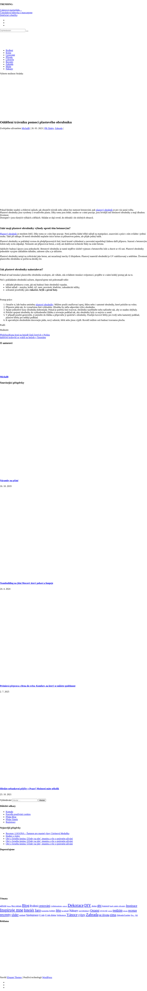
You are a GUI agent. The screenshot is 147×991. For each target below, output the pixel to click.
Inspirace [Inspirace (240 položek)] (131, 905)
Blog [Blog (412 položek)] (25, 905)
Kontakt (9, 811)
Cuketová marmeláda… (11, 10)
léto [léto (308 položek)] (58, 910)
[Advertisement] (73, 97)
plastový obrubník (104, 210)
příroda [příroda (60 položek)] (125, 911)
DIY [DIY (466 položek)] (87, 905)
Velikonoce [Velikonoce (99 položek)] (61, 915)
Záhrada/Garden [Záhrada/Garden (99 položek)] (123, 915)
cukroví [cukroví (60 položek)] (64, 906)
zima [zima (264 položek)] (113, 915)
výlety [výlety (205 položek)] (81, 914)
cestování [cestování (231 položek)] (44, 905)
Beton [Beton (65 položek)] (9, 906)
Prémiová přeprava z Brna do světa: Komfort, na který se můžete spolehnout (37, 686)
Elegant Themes (14, 977)
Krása (8, 52)
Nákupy (9, 69)
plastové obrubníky (44, 304)
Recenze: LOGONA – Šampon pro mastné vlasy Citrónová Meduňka (37, 833)
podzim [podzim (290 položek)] (118, 910)
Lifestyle (10, 59)
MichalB (26, 128)
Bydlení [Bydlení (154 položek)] (34, 905)
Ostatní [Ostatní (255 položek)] (94, 910)
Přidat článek (12, 819)
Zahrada (9, 64)
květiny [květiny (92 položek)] (52, 911)
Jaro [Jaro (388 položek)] (38, 910)
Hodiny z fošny (13, 836)
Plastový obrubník (8, 234)
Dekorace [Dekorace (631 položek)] (76, 905)
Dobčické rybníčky (9, 15)
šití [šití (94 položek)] (136, 915)
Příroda (9, 57)
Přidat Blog (11, 817)
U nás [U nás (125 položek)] (42, 915)
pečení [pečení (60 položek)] (110, 911)
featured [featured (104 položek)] (105, 906)
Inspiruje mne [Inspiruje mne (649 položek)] (11, 910)
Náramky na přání (9, 480)
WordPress (47, 977)
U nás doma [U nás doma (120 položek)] (50, 915)
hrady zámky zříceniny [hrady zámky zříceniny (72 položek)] (117, 906)
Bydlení (9, 50)
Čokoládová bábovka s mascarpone (16, 12)
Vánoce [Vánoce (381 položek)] (72, 915)
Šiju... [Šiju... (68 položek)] (133, 915)
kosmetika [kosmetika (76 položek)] (45, 911)
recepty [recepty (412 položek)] (5, 915)
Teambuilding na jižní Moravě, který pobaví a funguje (26, 583)
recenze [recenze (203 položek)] (132, 910)
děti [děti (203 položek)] (99, 905)
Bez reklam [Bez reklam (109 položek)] (16, 906)
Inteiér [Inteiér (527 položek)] (29, 910)
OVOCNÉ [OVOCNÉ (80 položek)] (104, 911)
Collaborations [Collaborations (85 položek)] (56, 906)
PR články (49, 128)
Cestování (10, 55)
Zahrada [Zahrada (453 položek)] (92, 914)
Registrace (11, 822)
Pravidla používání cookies (18, 814)
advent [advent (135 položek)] (3, 906)
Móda (8, 66)
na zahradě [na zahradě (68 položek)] (65, 911)
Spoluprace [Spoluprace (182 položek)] (32, 914)
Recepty (9, 62)
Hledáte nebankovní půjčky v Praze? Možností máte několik (29, 788)
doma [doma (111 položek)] (94, 906)
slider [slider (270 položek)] (15, 915)
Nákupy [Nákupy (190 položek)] (73, 910)
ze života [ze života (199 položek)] (104, 914)
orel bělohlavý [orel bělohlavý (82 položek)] (84, 911)
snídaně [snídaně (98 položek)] (22, 915)
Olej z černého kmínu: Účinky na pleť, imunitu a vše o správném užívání (39, 838)
